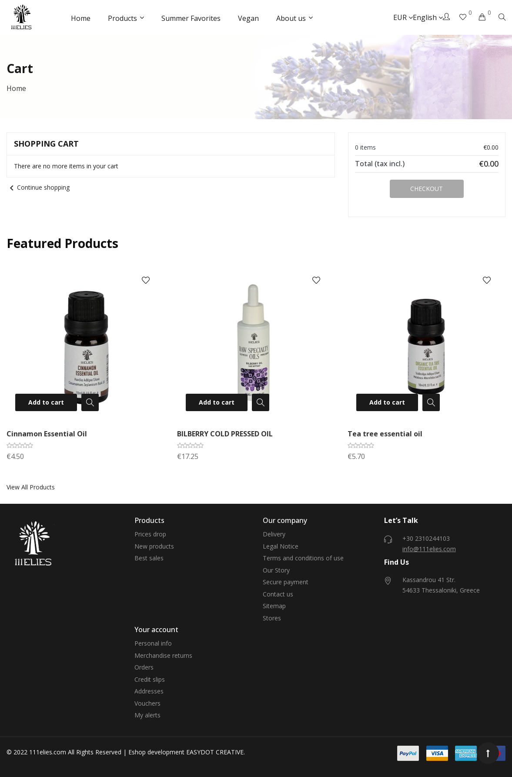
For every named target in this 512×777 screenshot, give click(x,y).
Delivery (274, 534)
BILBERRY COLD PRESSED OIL (225, 434)
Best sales (149, 558)
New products (154, 546)
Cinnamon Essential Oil (47, 434)
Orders (144, 667)
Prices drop (150, 534)
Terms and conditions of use (303, 558)
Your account (156, 629)
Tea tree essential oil (385, 434)
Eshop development (156, 752)
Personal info (153, 643)
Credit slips (149, 679)
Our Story (276, 570)
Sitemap (274, 606)
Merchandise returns (163, 655)
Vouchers (147, 703)
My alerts (147, 715)
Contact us (278, 594)
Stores (272, 618)
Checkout (426, 188)
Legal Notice (280, 546)
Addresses (149, 691)
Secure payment (285, 582)
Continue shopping (38, 187)
